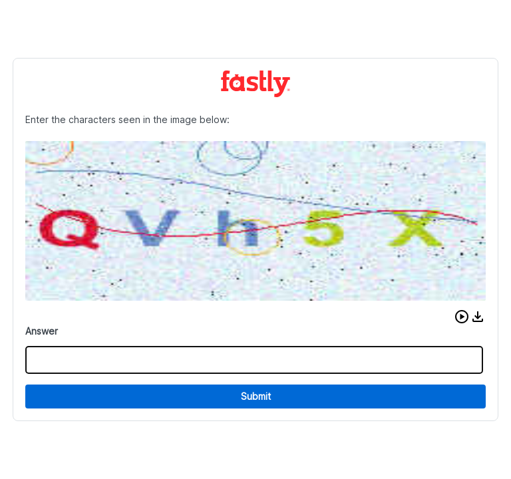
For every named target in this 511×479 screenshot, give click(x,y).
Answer (41, 331)
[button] (462, 317)
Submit (256, 396)
